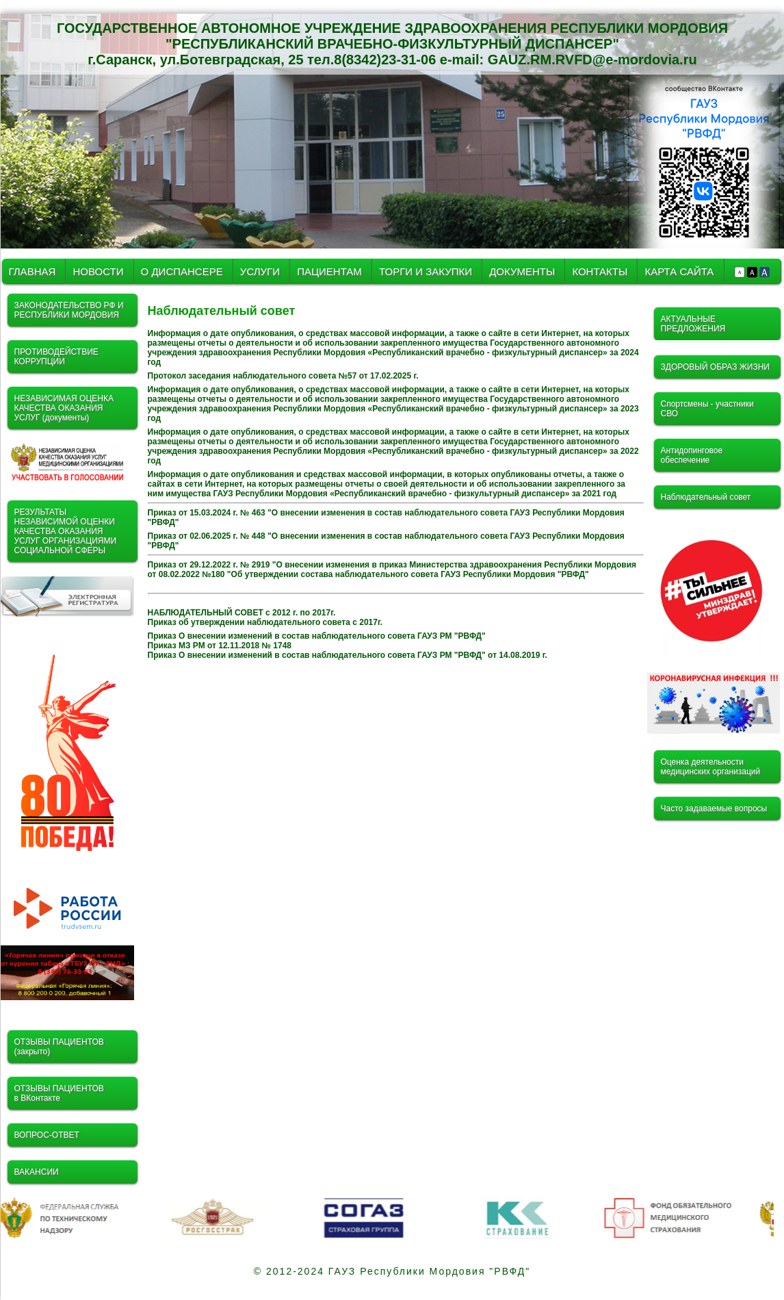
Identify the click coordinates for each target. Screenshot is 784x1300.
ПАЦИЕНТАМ (329, 271)
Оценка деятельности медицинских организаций (711, 766)
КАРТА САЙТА (679, 271)
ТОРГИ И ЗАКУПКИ (427, 271)
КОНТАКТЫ (599, 271)
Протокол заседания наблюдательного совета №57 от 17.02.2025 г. (283, 376)
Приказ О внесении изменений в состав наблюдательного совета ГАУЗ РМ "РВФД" (317, 636)
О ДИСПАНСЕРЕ (182, 271)
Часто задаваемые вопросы (714, 808)
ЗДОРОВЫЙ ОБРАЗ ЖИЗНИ (715, 367)
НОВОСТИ (98, 271)
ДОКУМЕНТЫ (523, 271)
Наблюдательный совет (706, 497)
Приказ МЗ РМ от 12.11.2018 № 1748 (220, 645)
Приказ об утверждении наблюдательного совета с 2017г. (265, 622)
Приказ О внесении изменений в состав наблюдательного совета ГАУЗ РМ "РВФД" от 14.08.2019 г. (347, 655)
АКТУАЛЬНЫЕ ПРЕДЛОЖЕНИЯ (693, 323)
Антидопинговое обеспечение (692, 455)
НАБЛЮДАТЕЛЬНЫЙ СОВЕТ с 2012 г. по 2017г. (242, 612)
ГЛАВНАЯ (32, 271)
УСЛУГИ (261, 271)
